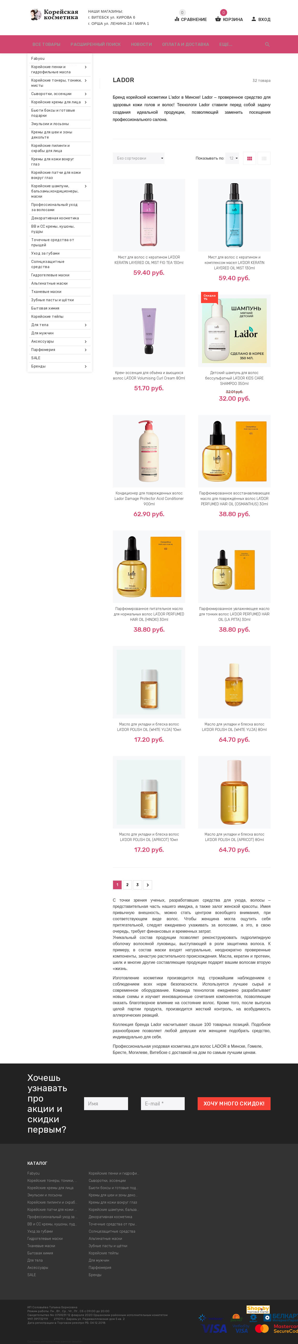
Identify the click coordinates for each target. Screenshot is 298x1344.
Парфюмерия (100, 1268)
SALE (31, 1275)
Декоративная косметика (110, 1217)
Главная (33, 65)
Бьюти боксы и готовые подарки (116, 1188)
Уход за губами (40, 1231)
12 (234, 158)
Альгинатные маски (105, 1239)
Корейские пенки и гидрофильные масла (116, 1173)
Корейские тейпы (103, 1253)
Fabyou (33, 1173)
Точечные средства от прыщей (115, 1224)
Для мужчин (99, 1260)
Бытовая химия (40, 1253)
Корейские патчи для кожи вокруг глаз (54, 1210)
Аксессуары (37, 1268)
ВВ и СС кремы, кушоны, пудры (53, 1224)
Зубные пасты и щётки (108, 1246)
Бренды (95, 1275)
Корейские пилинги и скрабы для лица (54, 1202)
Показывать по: (210, 158)
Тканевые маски (41, 1246)
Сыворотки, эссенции (107, 1180)
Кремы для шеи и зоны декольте (116, 1195)
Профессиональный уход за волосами (54, 1217)
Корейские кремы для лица (50, 1188)
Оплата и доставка (185, 44)
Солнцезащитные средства (112, 1231)
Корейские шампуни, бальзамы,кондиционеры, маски (116, 1210)
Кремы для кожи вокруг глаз (113, 1202)
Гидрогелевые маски (45, 1239)
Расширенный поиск (96, 44)
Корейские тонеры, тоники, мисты (54, 1180)
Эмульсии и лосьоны (44, 1195)
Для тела (35, 1260)
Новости (141, 44)
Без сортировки (140, 158)
